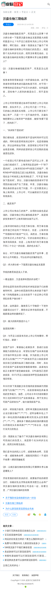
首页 (16, 12)
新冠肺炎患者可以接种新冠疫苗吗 (21, 560)
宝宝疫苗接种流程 (13, 535)
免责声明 (34, 575)
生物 (14, 515)
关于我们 (16, 575)
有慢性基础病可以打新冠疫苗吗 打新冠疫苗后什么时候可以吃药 (25, 556)
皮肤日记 (29, 580)
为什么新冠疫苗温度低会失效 (19, 508)
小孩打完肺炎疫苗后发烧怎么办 (20, 531)
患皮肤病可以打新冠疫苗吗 (18, 551)
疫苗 (6, 515)
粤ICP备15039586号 (25, 584)
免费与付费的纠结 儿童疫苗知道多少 (22, 543)
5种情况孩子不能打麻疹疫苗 (18, 547)
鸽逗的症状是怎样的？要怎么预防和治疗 (24, 539)
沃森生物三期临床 (14, 503)
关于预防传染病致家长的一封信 (20, 498)
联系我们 (25, 575)
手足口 (25, 12)
